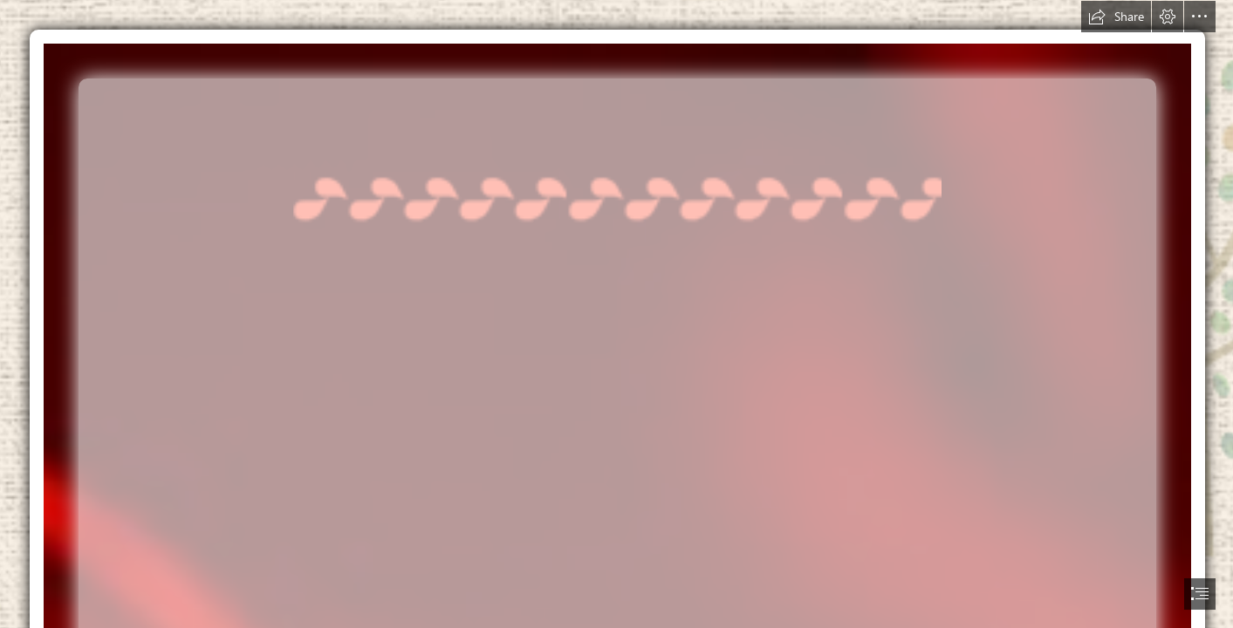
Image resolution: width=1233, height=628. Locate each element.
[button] (1116, 16)
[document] (616, 314)
